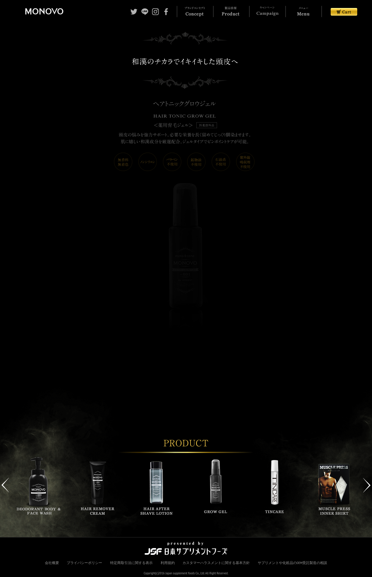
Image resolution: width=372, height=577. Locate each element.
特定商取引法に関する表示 (131, 562)
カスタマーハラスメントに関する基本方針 (216, 562)
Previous (5, 485)
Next (367, 485)
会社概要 (52, 562)
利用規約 (168, 562)
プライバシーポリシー (84, 562)
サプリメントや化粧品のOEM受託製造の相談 (292, 562)
